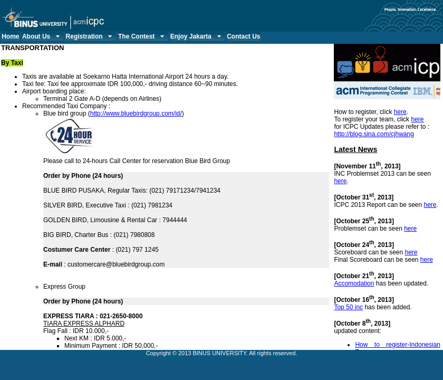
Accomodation (354, 283)
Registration (90, 36)
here (400, 112)
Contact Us (243, 36)
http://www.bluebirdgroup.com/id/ (136, 113)
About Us (42, 36)
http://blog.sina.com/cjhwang (373, 134)
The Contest (142, 36)
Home (10, 36)
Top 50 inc (348, 307)
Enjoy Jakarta (197, 36)
